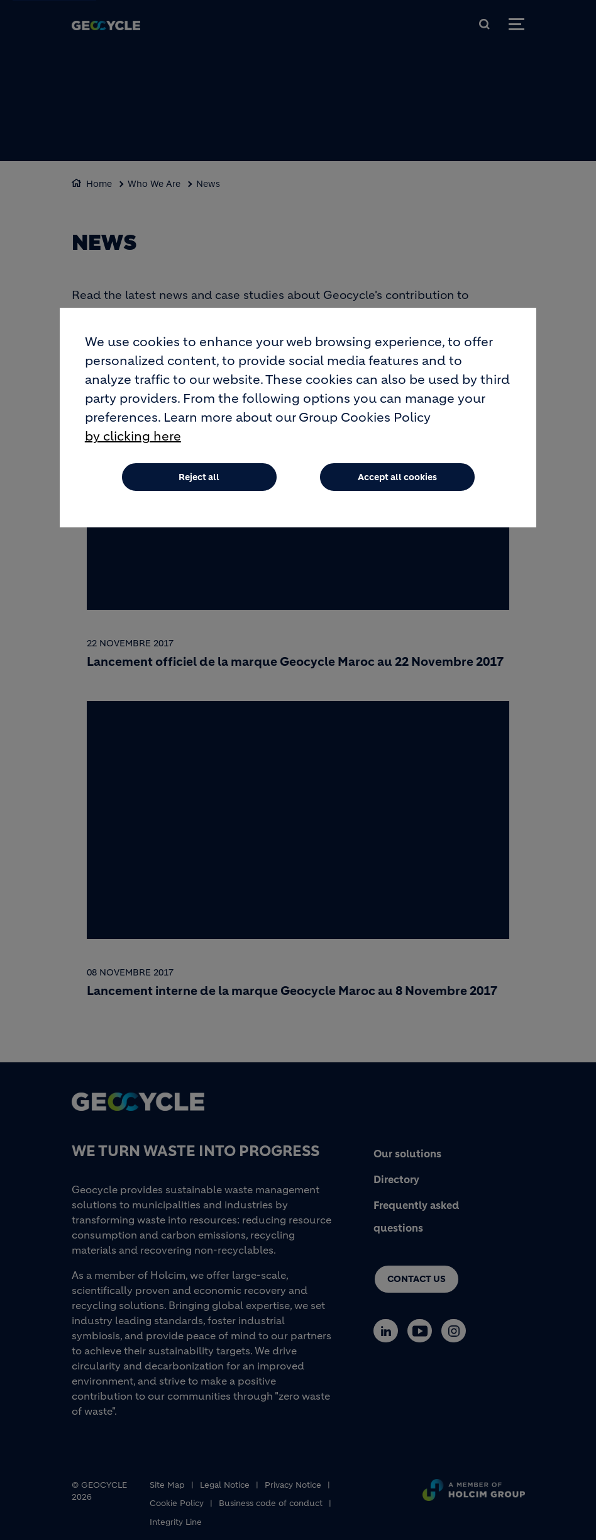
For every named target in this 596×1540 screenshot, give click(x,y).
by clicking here (133, 437)
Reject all (199, 477)
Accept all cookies (397, 477)
